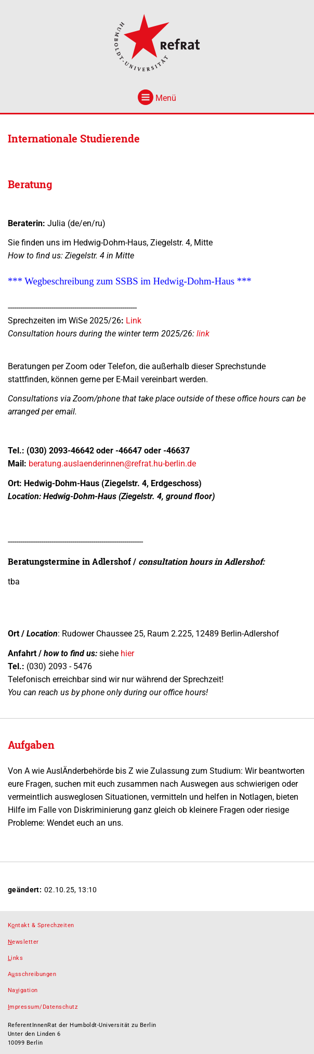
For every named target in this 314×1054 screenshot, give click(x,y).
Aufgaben (31, 744)
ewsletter (23, 942)
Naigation (23, 990)
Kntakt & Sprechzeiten (41, 925)
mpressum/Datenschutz (42, 1007)
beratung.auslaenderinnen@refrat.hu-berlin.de (112, 464)
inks (15, 958)
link (203, 334)
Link (133, 321)
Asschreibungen (32, 974)
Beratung (30, 184)
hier (127, 653)
